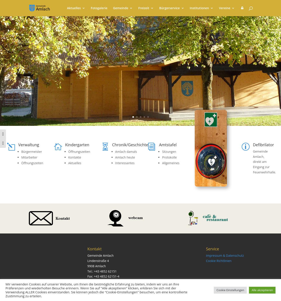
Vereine (225, 8)
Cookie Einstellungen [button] (230, 290)
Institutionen (199, 8)
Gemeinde (120, 8)
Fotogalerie (99, 8)
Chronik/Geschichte (130, 144)
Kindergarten (77, 144)
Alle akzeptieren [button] (262, 290)
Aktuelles (74, 8)
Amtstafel (168, 144)
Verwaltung (28, 144)
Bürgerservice (169, 8)
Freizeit (143, 8)
